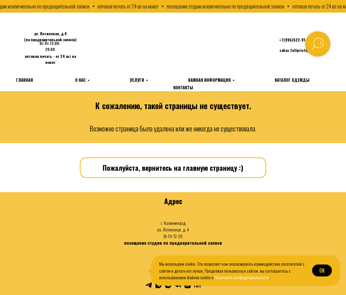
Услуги (137, 80)
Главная (24, 80)
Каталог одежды (292, 80)
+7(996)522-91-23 (295, 39)
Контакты (183, 87)
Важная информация (209, 80)
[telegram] (149, 285)
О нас (80, 80)
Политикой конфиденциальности (241, 277)
